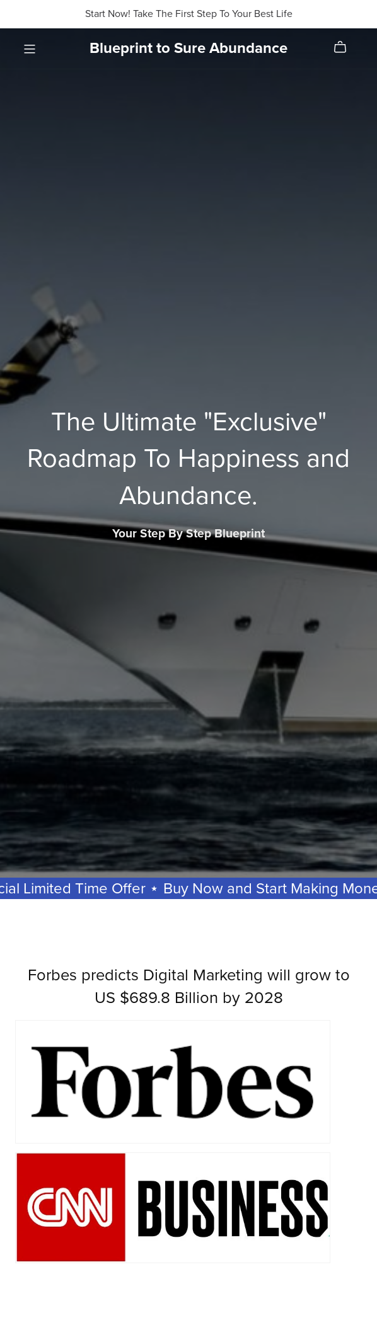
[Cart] (345, 47)
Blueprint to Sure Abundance (188, 48)
